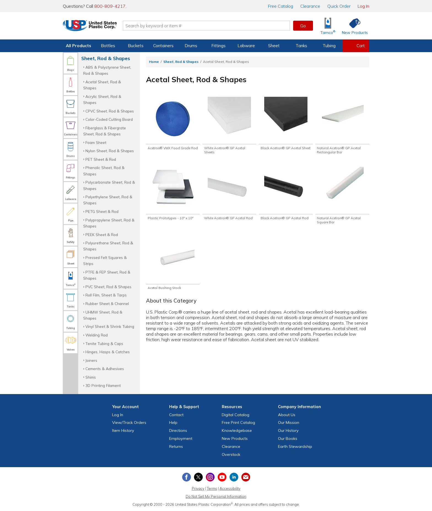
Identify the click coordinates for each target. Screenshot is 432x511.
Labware (246, 45)
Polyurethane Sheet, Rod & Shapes (108, 245)
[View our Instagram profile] (210, 477)
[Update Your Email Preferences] (245, 477)
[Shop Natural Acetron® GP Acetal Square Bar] (342, 197)
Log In (363, 6)
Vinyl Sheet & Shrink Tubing (109, 326)
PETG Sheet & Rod (101, 211)
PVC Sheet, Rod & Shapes (108, 286)
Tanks (301, 45)
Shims (90, 377)
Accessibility (230, 488)
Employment (180, 438)
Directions (178, 430)
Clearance (310, 6)
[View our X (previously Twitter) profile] (198, 477)
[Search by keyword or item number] (212, 26)
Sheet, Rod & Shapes (181, 62)
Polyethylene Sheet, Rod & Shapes (107, 199)
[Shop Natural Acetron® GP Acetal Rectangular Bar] (342, 126)
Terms (212, 488)
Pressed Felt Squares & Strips (105, 260)
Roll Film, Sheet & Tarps (106, 295)
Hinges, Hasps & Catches (107, 351)
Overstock (231, 454)
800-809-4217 (110, 6)
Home (154, 62)
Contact (176, 414)
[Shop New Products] (353, 26)
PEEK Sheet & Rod (101, 234)
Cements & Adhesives (104, 368)
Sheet (274, 45)
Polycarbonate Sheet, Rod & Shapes (109, 185)
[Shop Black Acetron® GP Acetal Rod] (286, 197)
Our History (288, 430)
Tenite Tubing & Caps (104, 343)
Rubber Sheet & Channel (107, 303)
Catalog (280, 6)
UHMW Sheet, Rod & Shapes (102, 315)
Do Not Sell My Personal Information (216, 496)
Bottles (108, 45)
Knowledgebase (237, 430)
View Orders (129, 422)
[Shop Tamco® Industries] (328, 26)
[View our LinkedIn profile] (233, 477)
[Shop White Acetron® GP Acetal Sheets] (229, 126)
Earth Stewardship (295, 446)
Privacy (198, 488)
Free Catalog (238, 422)
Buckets (136, 45)
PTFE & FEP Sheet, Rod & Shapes (106, 275)
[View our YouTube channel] (222, 477)
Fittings (218, 45)
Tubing (329, 45)
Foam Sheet (95, 142)
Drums (191, 45)
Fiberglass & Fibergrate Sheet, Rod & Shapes (104, 130)
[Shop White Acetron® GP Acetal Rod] (229, 197)
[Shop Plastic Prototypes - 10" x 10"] (173, 195)
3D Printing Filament (103, 385)
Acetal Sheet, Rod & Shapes (102, 84)
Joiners (91, 360)
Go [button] (303, 25)
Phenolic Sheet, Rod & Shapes (104, 170)
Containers (163, 45)
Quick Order (338, 6)
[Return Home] (95, 26)
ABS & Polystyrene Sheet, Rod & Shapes (107, 70)
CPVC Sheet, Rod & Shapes (109, 111)
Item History (123, 430)
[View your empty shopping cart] (356, 45)
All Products (78, 45)
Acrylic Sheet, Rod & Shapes (102, 99)
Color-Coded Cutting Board (109, 119)
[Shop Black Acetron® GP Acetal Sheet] (286, 126)
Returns (176, 446)
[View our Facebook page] (186, 477)
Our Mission (288, 422)
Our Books (287, 438)
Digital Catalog (235, 414)
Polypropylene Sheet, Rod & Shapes (108, 223)
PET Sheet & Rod (100, 159)
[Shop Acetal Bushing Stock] (173, 266)
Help (173, 422)
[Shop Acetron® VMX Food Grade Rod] (173, 126)
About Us (286, 414)
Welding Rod (96, 335)
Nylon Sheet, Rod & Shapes (109, 150)
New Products (235, 438)
